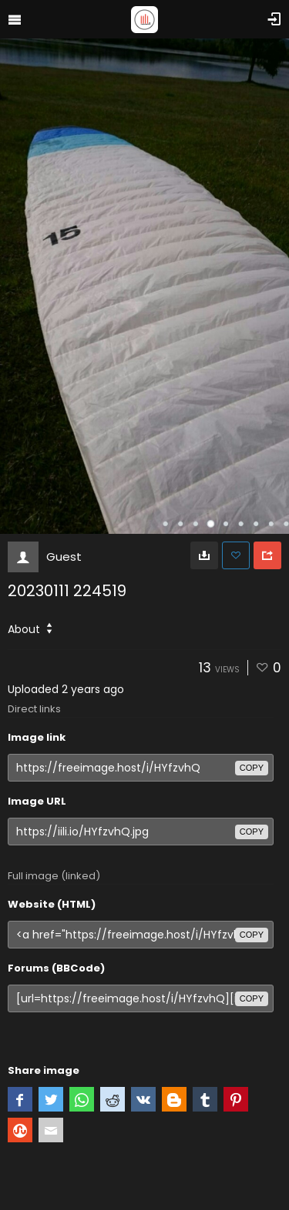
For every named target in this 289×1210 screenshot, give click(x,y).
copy (252, 767)
